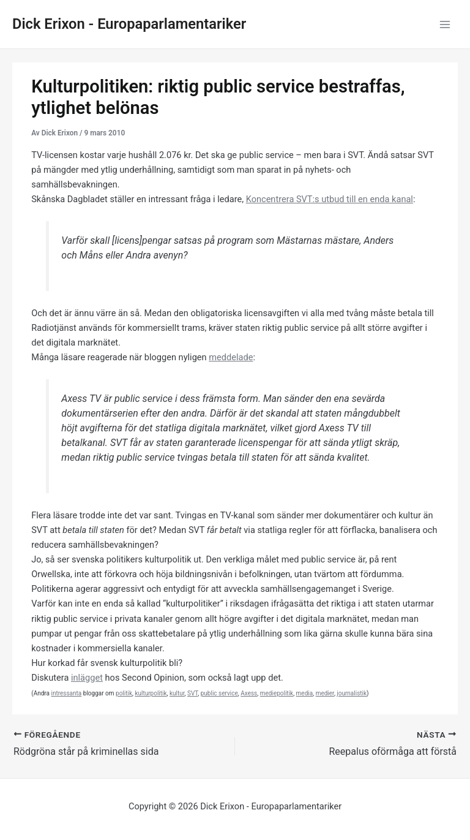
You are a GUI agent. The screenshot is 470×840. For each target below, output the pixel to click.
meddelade (231, 357)
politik (124, 693)
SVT (192, 693)
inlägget (87, 677)
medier (325, 693)
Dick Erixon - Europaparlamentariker (129, 23)
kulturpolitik (150, 693)
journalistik (352, 693)
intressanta (66, 693)
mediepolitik (276, 693)
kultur (177, 693)
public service (219, 693)
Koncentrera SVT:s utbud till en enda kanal (329, 199)
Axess (249, 693)
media (304, 693)
